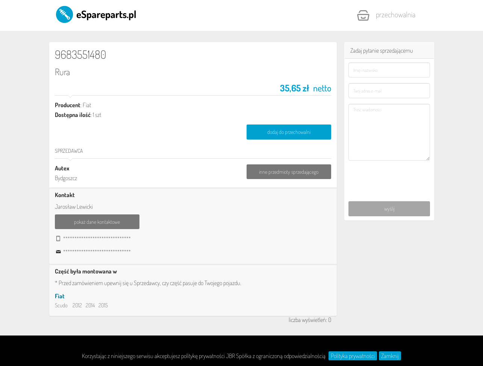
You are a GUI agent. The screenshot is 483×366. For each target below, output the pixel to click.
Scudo (61, 305)
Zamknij (390, 356)
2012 (77, 305)
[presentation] (389, 176)
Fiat (60, 296)
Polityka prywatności (353, 356)
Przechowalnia (386, 15)
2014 (90, 305)
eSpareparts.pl (95, 14)
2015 (103, 305)
